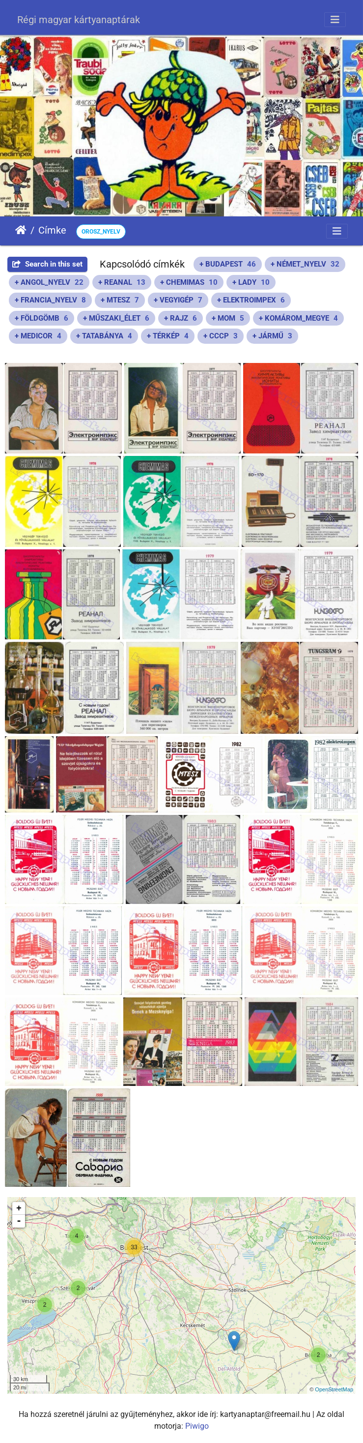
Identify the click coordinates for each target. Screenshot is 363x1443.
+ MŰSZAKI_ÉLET (116, 318)
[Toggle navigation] (335, 19)
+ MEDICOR (38, 335)
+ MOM (228, 318)
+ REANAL (121, 282)
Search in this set (47, 264)
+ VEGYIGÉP (178, 300)
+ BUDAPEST (227, 264)
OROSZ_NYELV (101, 231)
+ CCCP (220, 335)
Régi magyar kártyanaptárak (78, 20)
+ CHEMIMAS (189, 282)
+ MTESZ (120, 300)
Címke (52, 230)
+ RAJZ (180, 318)
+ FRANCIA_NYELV (50, 300)
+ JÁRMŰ (272, 335)
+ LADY (251, 282)
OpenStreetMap (334, 1389)
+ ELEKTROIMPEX (251, 300)
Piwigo (197, 1426)
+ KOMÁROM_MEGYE (298, 318)
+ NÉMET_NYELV (305, 264)
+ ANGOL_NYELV (49, 282)
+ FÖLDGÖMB (41, 318)
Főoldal (21, 230)
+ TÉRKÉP (168, 335)
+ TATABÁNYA (104, 335)
